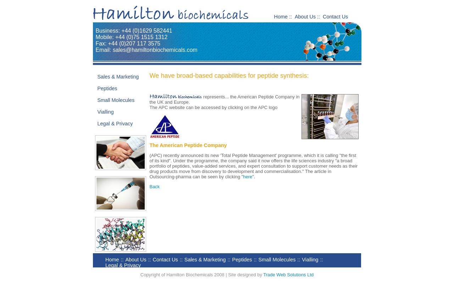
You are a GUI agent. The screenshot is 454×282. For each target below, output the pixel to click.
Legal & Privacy (115, 123)
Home (281, 17)
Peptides (107, 88)
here (247, 176)
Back (155, 186)
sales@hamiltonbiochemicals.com (155, 50)
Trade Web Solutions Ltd (288, 274)
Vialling (106, 112)
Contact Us (335, 17)
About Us (305, 17)
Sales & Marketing (118, 77)
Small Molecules (116, 100)
